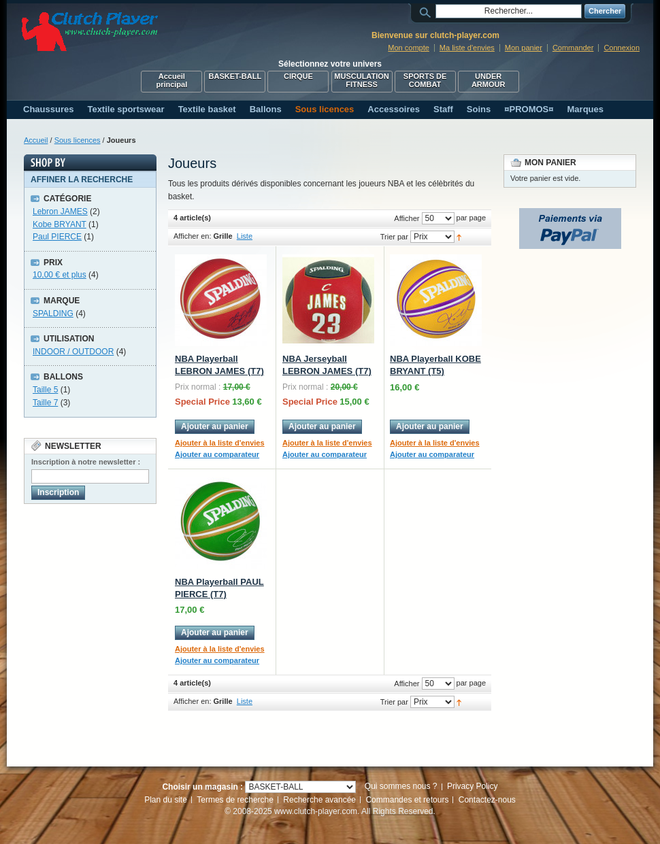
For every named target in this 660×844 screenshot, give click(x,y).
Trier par (394, 237)
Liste (244, 236)
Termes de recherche (235, 800)
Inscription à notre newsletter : (85, 462)
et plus (59, 275)
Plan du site (165, 800)
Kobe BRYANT (59, 224)
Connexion (622, 48)
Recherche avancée (319, 800)
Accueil (36, 140)
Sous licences (77, 140)
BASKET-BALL (235, 76)
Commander (573, 48)
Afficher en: (192, 236)
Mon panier (523, 48)
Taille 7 (45, 402)
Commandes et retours (406, 800)
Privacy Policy (472, 786)
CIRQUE (298, 76)
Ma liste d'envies (467, 48)
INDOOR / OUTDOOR (73, 351)
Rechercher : (427, 11)
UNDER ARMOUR (489, 80)
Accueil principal (171, 80)
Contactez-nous (487, 800)
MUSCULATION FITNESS (361, 80)
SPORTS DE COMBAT (425, 80)
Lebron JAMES (60, 211)
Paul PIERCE (57, 236)
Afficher (406, 218)
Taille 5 (45, 389)
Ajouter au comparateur (217, 454)
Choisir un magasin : (202, 787)
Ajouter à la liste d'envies (220, 443)
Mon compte (408, 48)
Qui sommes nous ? (401, 786)
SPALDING (53, 313)
